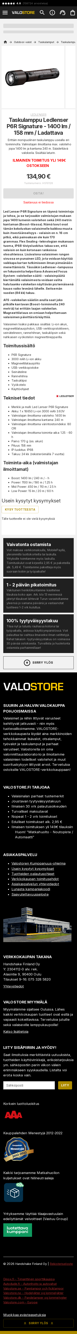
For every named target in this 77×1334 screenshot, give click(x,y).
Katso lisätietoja (15, 1031)
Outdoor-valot (23, 42)
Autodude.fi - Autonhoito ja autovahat (30, 1284)
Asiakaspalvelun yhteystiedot (35, 884)
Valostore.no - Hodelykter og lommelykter (33, 1293)
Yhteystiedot (13, 986)
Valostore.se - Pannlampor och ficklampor (33, 1288)
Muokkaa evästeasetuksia (24, 1315)
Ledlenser (38, 114)
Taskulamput (46, 42)
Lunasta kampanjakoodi (30, 889)
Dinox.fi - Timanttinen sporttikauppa (29, 1279)
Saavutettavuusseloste (30, 894)
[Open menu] (5, 13)
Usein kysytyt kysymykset (32, 869)
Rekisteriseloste (61, 1264)
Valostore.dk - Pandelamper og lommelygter (35, 1298)
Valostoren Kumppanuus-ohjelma (38, 863)
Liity (65, 1085)
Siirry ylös (38, 663)
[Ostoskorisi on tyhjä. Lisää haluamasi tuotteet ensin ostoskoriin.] (72, 12)
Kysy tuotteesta (20, 509)
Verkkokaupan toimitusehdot (35, 879)
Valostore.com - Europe (20, 1302)
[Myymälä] (37, 941)
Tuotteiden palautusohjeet (32, 874)
